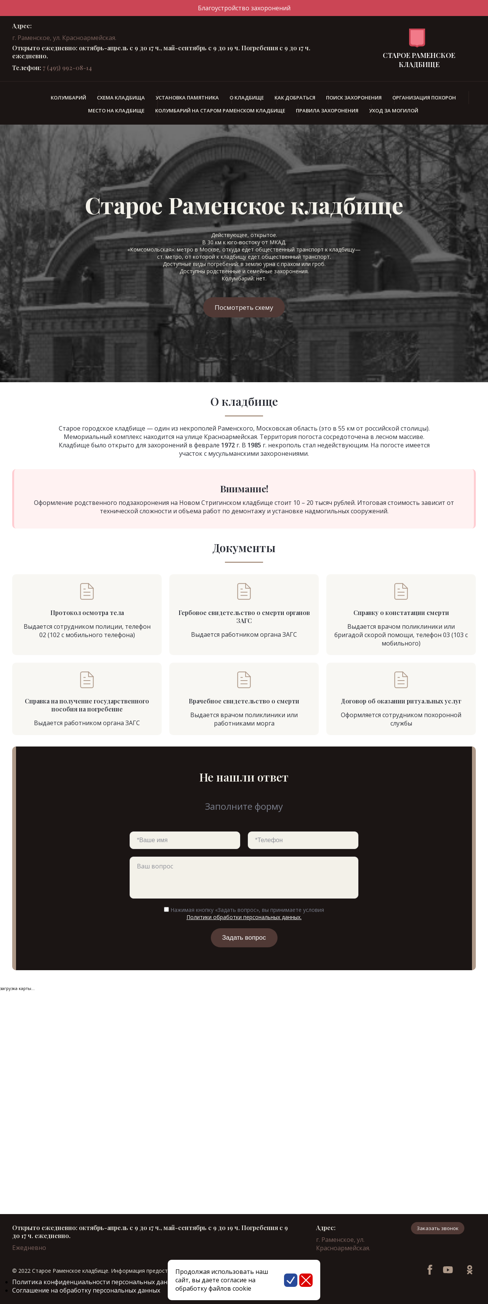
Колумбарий (68, 97)
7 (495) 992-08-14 (67, 68)
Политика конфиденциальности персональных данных (95, 1282)
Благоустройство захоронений (244, 8)
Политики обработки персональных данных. (244, 917)
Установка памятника (187, 97)
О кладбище (247, 97)
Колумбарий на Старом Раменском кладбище (220, 110)
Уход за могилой (393, 110)
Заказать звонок (438, 1228)
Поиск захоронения (354, 97)
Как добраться (294, 97)
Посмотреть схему (244, 307)
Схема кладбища (121, 97)
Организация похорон (424, 97)
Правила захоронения (327, 110)
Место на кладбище (116, 110)
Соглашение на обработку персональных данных (86, 1290)
